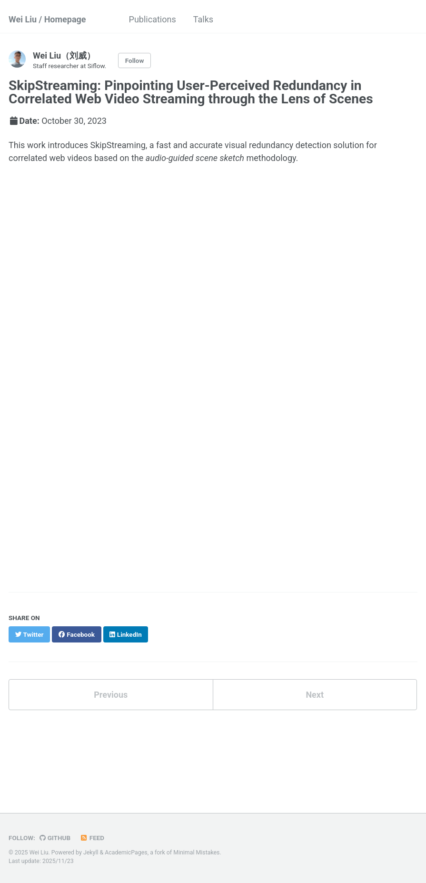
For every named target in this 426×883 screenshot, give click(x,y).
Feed (92, 838)
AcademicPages (126, 852)
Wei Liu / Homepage (47, 19)
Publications (152, 19)
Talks (203, 19)
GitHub (55, 838)
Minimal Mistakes (196, 852)
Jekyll (91, 852)
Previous (111, 695)
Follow (134, 60)
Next (315, 695)
